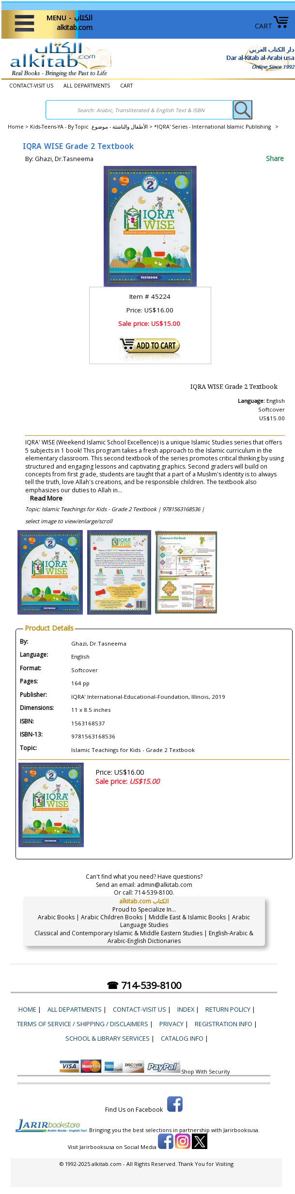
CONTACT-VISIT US (31, 85)
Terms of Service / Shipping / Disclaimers (82, 1023)
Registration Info (223, 1023)
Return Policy (227, 1009)
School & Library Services (107, 1038)
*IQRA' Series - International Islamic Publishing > (216, 126)
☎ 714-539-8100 (144, 985)
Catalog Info (182, 1038)
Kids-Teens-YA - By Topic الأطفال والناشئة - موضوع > (92, 126)
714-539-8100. (154, 892)
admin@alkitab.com (164, 885)
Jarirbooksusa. (241, 1130)
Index (185, 1009)
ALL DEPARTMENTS (86, 85)
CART (272, 25)
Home (16, 126)
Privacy (171, 1023)
